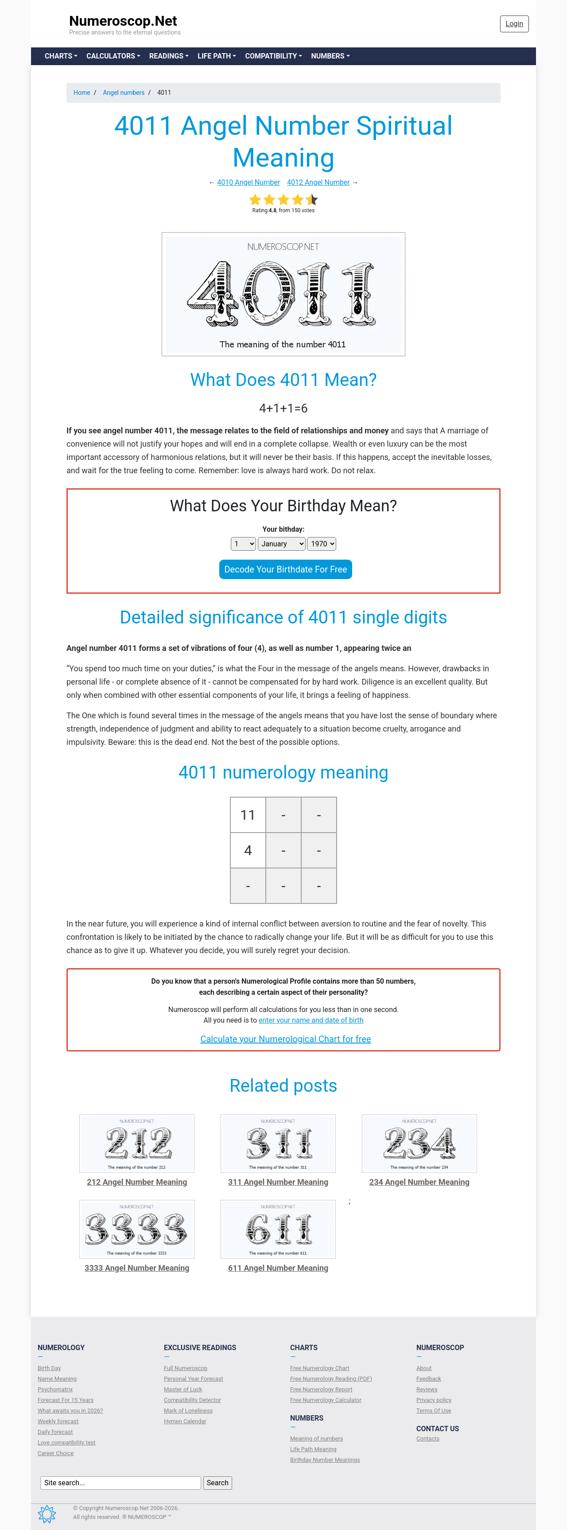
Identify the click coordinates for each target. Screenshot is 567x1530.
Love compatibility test (67, 1442)
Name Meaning (57, 1378)
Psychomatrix (55, 1389)
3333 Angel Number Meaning (137, 1268)
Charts (58, 56)
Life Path (214, 56)
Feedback (428, 1378)
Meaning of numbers (316, 1438)
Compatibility (271, 56)
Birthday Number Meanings (325, 1459)
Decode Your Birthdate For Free (285, 569)
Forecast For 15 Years (65, 1400)
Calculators (110, 56)
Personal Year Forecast (193, 1378)
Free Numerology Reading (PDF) (331, 1378)
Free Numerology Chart (320, 1368)
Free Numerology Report (321, 1389)
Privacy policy (433, 1400)
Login (514, 23)
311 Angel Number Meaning (278, 1182)
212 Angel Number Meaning (137, 1182)
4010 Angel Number (248, 182)
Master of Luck (183, 1389)
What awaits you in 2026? (70, 1410)
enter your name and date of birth (311, 1020)
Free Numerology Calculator (325, 1400)
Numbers (327, 56)
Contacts (427, 1438)
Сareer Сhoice (56, 1453)
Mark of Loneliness (188, 1410)
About (424, 1368)
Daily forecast (55, 1432)
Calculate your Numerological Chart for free (285, 1039)
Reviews (427, 1389)
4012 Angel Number (318, 182)
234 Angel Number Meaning (419, 1182)
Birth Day (49, 1368)
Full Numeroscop (185, 1368)
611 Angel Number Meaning (278, 1268)
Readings (166, 56)
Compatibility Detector (192, 1400)
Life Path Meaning (313, 1449)
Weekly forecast (58, 1421)
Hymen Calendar (185, 1421)
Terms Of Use (433, 1410)
